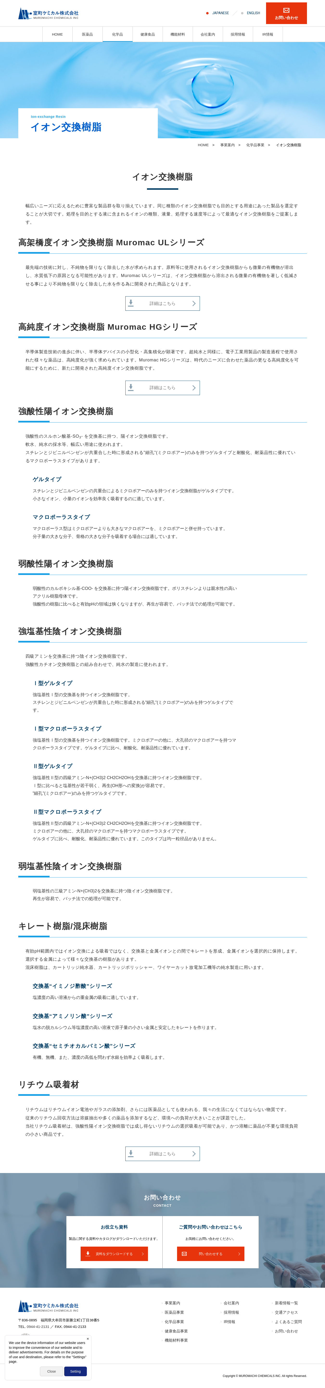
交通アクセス (286, 1312)
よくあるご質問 (288, 1322)
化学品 (117, 34)
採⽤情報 (231, 1312)
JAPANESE (220, 13)
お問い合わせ (286, 18)
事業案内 (172, 1303)
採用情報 (238, 34)
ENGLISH (253, 13)
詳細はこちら (163, 303)
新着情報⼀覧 (286, 1303)
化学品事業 (174, 1322)
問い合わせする (211, 1254)
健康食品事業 (176, 1331)
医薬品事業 (174, 1312)
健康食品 (147, 34)
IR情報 (267, 34)
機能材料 (178, 34)
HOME (57, 34)
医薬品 (87, 34)
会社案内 (208, 34)
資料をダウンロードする (114, 1254)
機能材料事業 (176, 1340)
